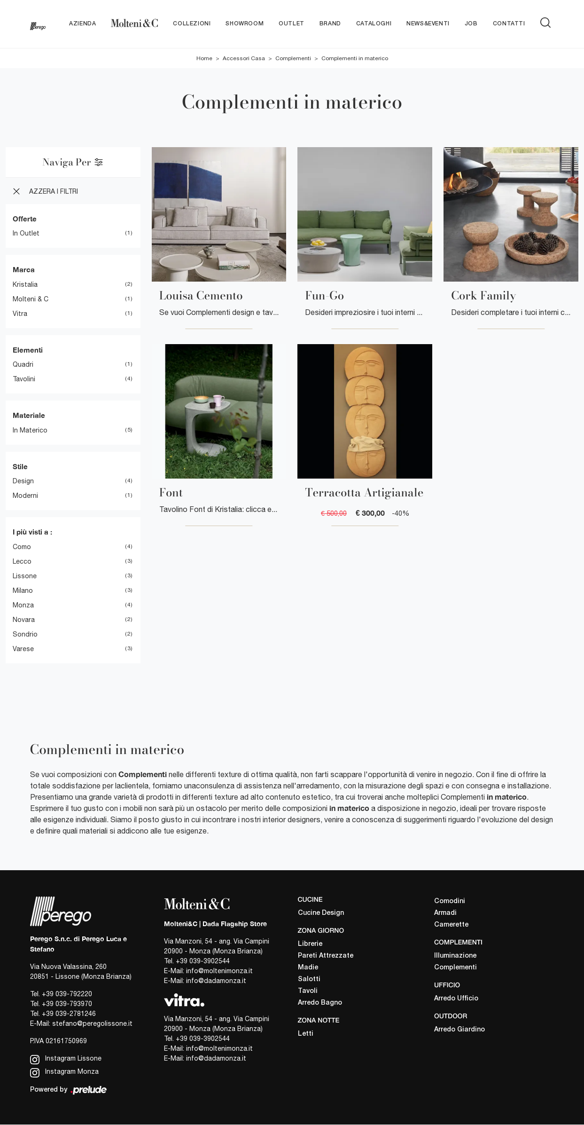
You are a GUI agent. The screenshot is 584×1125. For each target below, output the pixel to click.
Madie (308, 968)
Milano (23, 590)
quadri (23, 365)
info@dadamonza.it (216, 981)
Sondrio (25, 634)
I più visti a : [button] (32, 532)
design (23, 481)
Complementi (293, 58)
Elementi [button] (28, 350)
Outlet (291, 23)
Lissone (25, 576)
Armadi (445, 914)
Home (204, 58)
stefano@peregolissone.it (92, 1023)
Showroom (245, 23)
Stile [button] (20, 466)
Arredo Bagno (320, 1003)
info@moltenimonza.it (219, 971)
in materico (30, 430)
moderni (25, 496)
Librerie (310, 944)
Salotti (309, 979)
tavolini (24, 379)
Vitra (20, 313)
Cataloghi (373, 23)
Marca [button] (24, 270)
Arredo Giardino (459, 1030)
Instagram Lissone (65, 1059)
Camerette (451, 925)
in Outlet (26, 233)
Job (471, 23)
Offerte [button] (25, 218)
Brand (330, 23)
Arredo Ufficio (456, 999)
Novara (24, 619)
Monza (23, 605)
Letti (305, 1034)
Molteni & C (30, 299)
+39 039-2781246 (69, 1013)
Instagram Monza (64, 1073)
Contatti (509, 23)
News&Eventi (428, 23)
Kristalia (25, 284)
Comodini (449, 902)
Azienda (82, 23)
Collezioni (191, 23)
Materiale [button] (29, 415)
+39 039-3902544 (203, 961)
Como (22, 547)
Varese (23, 649)
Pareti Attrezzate (325, 956)
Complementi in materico (354, 58)
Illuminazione (455, 956)
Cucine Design (321, 913)
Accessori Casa (244, 58)
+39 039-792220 (67, 994)
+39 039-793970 (67, 1003)
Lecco (22, 561)
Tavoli (308, 991)
